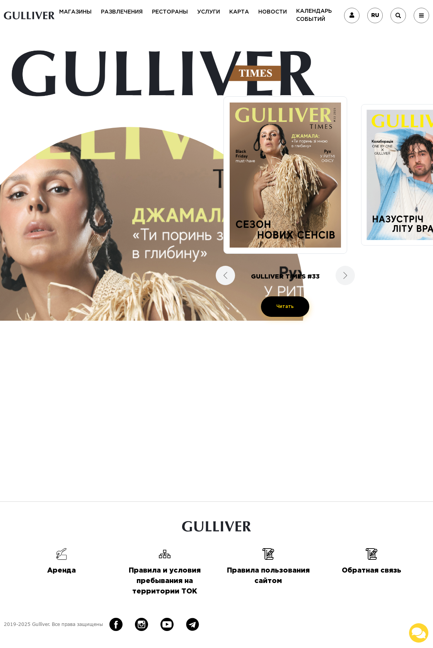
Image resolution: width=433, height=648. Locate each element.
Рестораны (170, 12)
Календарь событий (314, 15)
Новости (272, 12)
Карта (239, 12)
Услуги (208, 12)
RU (375, 15)
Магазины (75, 12)
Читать (285, 306)
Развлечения (122, 12)
